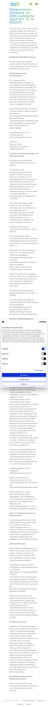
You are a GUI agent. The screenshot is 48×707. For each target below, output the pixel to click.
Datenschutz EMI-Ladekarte (11, 700)
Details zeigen (39, 370)
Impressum (41, 700)
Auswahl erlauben (24, 379)
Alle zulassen (24, 375)
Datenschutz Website (29, 700)
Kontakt (28, 704)
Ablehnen (24, 384)
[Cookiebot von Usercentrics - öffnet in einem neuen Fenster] (39, 322)
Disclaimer (20, 704)
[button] (31, 4)
